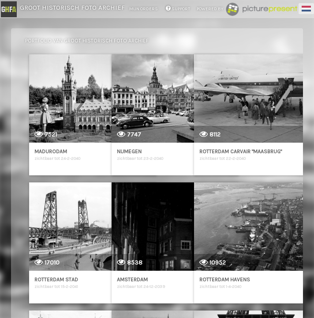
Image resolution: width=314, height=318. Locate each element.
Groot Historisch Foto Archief (72, 7)
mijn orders (144, 8)
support (178, 8)
